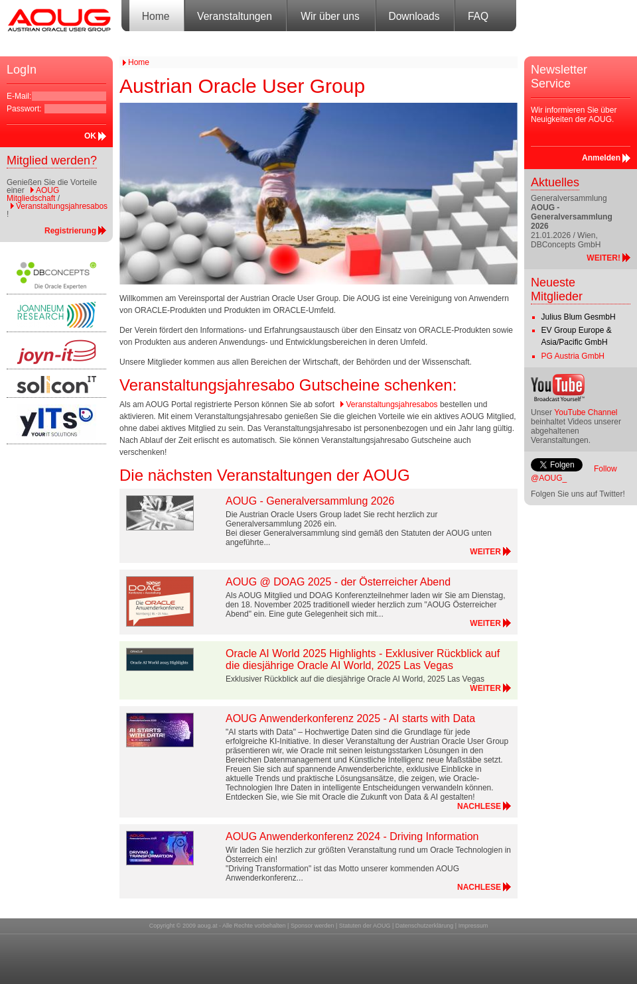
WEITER (485, 551)
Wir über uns (330, 16)
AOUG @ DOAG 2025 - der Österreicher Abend (338, 581)
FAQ (478, 16)
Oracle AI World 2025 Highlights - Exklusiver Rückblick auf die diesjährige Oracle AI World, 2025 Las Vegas (363, 659)
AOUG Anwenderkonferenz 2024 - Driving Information (352, 836)
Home (156, 16)
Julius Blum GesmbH (578, 317)
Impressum (473, 925)
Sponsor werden (312, 925)
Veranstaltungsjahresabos (61, 206)
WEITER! (603, 258)
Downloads (413, 16)
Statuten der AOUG (365, 925)
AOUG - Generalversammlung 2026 (310, 501)
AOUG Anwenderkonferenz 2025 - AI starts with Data (350, 718)
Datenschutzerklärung (424, 925)
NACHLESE (479, 806)
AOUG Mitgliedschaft (33, 194)
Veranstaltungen (234, 16)
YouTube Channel (585, 412)
